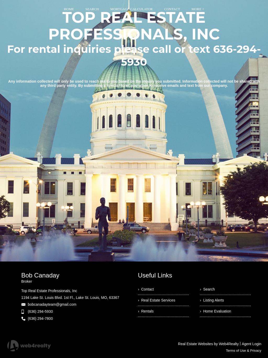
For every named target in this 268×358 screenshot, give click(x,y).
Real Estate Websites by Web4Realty (208, 344)
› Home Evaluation (215, 311)
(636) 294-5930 (40, 311)
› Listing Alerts (212, 300)
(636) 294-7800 (40, 318)
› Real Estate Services (156, 300)
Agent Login (251, 344)
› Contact (146, 289)
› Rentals (146, 311)
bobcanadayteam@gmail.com (52, 304)
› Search (207, 289)
